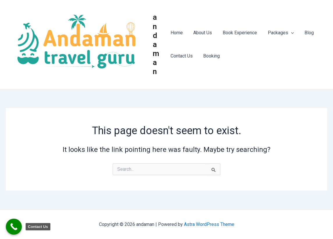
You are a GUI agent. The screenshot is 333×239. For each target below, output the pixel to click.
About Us (201, 33)
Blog (303, 33)
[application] (287, 33)
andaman (157, 44)
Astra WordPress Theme (209, 224)
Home (177, 33)
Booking (210, 56)
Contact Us (182, 56)
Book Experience (237, 33)
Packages (277, 33)
